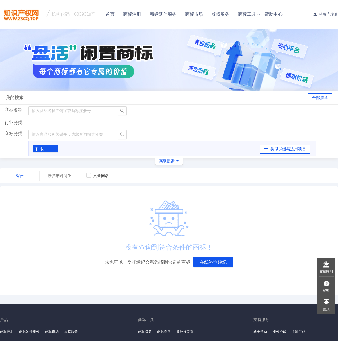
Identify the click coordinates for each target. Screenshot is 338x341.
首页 (110, 14)
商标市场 (194, 14)
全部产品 (298, 331)
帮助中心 (273, 14)
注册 (334, 14)
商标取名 (145, 331)
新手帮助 (260, 331)
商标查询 (164, 331)
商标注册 (132, 14)
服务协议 (279, 331)
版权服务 (221, 14)
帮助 (326, 290)
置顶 (326, 309)
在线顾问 (326, 271)
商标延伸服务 (163, 14)
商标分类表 (184, 331)
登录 (322, 14)
